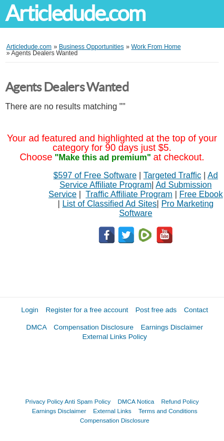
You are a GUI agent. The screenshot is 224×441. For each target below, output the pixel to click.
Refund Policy (180, 401)
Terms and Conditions (167, 410)
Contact (196, 310)
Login (29, 310)
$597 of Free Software (95, 175)
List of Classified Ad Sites (109, 203)
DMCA (36, 327)
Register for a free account (87, 310)
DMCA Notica (136, 401)
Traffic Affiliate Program (129, 194)
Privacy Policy (44, 401)
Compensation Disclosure (94, 327)
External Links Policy (115, 337)
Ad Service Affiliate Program (138, 180)
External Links (112, 410)
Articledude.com (75, 13)
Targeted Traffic (172, 175)
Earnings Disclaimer (172, 327)
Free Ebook (201, 194)
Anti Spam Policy (88, 401)
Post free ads (156, 310)
